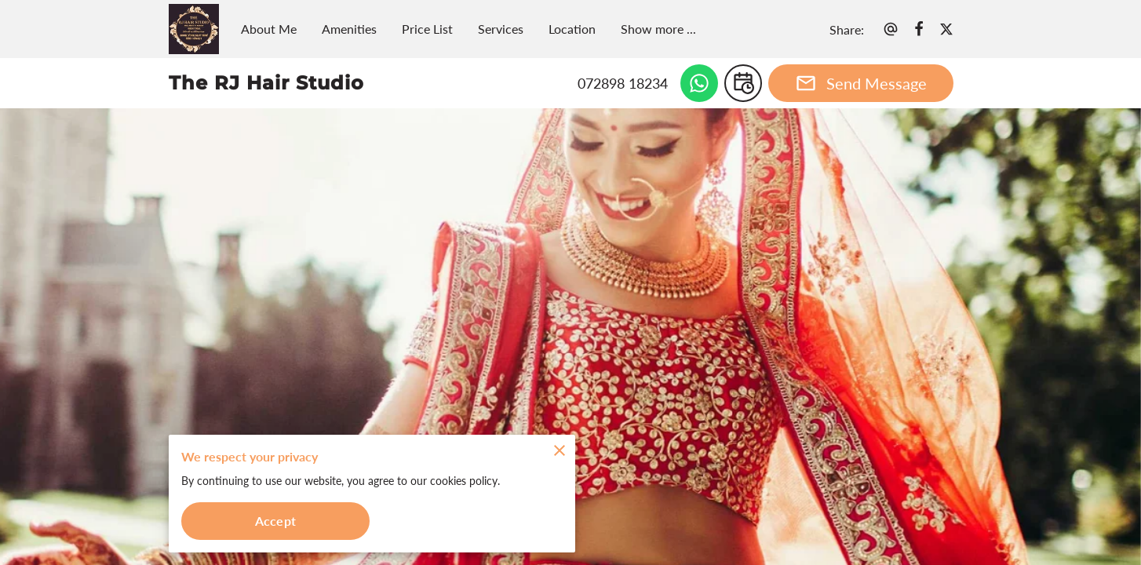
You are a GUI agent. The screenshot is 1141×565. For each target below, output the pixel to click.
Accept (275, 520)
